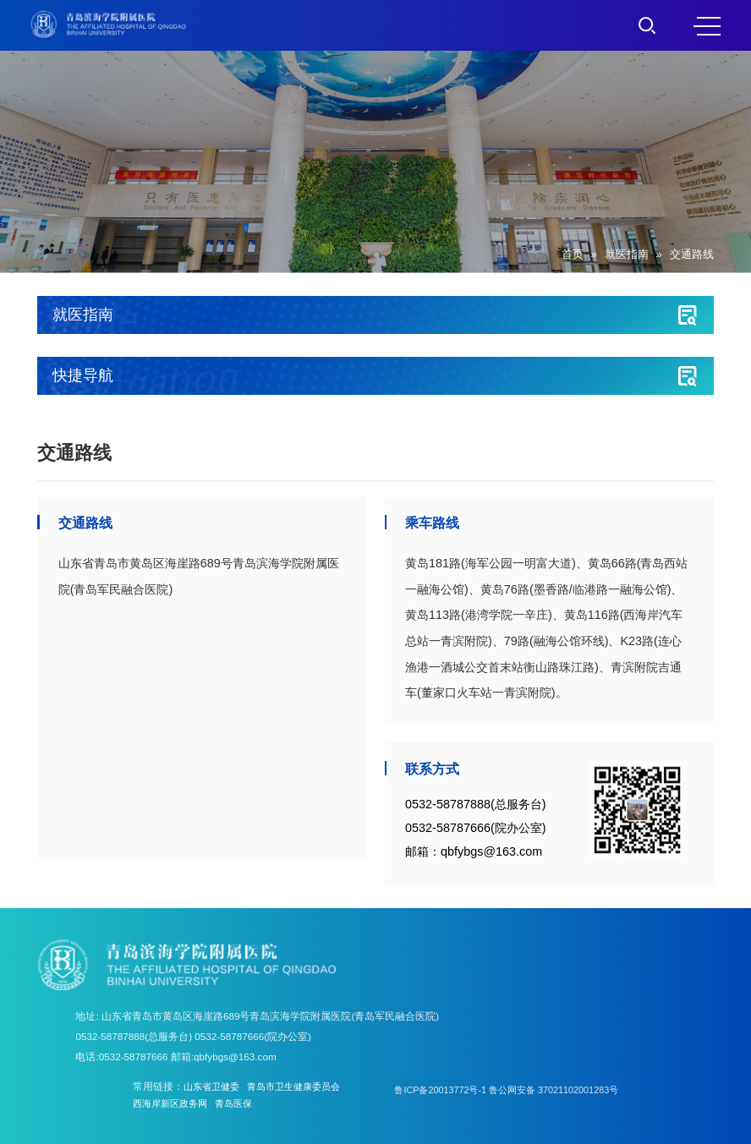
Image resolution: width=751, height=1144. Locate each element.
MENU (707, 26)
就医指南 (627, 254)
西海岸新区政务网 (173, 1102)
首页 (573, 254)
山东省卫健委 (214, 1086)
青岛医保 (242, 1102)
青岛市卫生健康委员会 (303, 1086)
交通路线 (692, 254)
